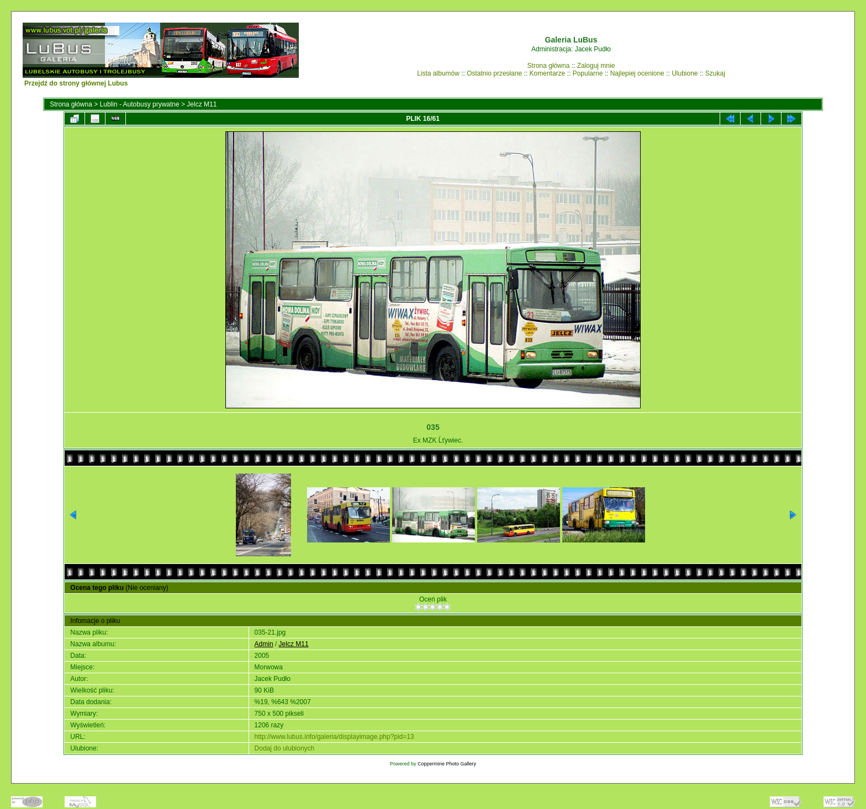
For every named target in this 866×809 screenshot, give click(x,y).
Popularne (588, 73)
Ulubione (685, 73)
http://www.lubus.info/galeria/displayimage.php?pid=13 (334, 737)
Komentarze (548, 73)
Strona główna (548, 66)
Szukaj (715, 73)
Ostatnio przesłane (494, 73)
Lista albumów (438, 73)
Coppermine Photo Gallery (447, 764)
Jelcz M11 (201, 104)
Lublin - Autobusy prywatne (139, 104)
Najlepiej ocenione (637, 73)
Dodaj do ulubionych (285, 748)
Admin (264, 644)
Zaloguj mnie (596, 66)
